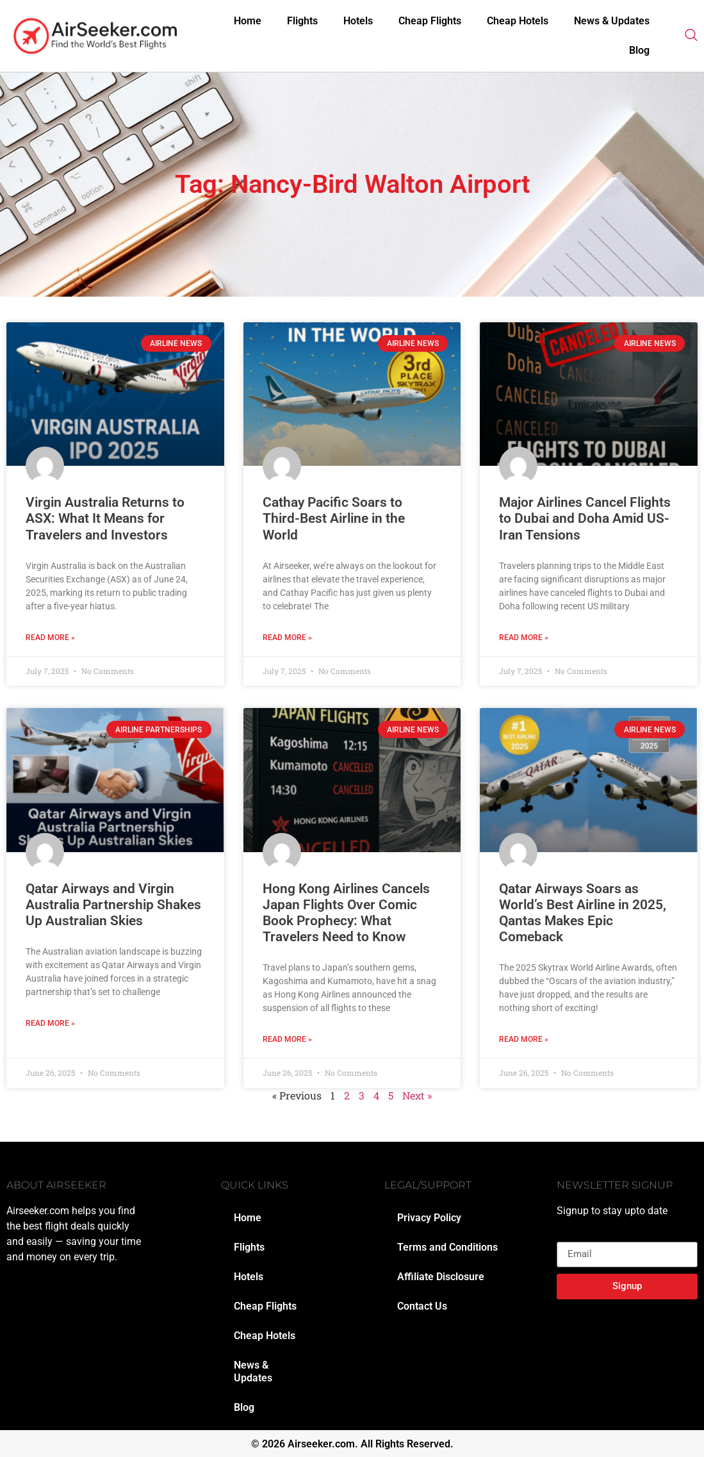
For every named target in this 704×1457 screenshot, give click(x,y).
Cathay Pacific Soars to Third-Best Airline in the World (334, 518)
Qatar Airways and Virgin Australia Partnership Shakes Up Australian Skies (113, 904)
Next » (417, 1095)
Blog (639, 50)
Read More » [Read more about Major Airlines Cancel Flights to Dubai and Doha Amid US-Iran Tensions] (523, 637)
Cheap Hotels (517, 21)
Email (569, 1236)
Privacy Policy (429, 1218)
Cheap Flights (429, 21)
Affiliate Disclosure (440, 1277)
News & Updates (612, 21)
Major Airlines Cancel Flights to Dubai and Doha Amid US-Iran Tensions (585, 518)
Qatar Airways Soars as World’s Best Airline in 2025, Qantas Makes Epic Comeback (582, 913)
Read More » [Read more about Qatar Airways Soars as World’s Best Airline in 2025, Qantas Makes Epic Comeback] (523, 1039)
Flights (302, 21)
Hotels (358, 21)
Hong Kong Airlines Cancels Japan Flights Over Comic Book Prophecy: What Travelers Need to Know (346, 913)
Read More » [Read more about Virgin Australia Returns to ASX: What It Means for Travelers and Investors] (50, 637)
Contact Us (422, 1306)
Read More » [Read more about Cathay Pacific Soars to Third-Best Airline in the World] (287, 637)
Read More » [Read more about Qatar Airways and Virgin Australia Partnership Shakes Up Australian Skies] (50, 1023)
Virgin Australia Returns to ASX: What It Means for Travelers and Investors (105, 518)
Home (247, 21)
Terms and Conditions (447, 1247)
